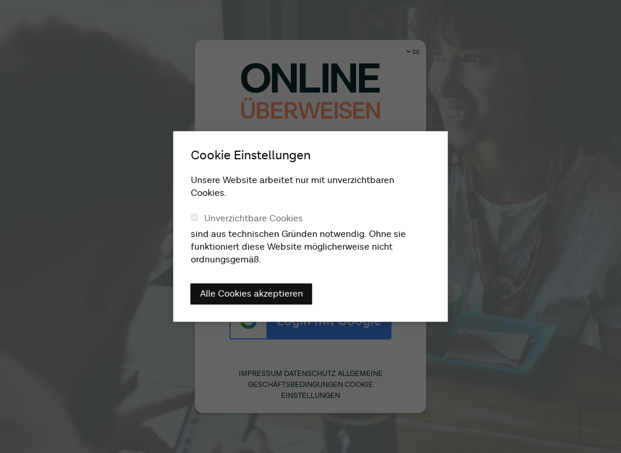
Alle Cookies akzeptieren (251, 293)
